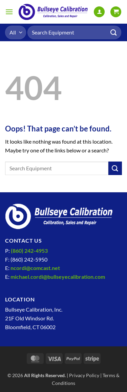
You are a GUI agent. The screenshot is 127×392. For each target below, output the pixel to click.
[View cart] (115, 12)
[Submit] (114, 32)
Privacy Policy (84, 375)
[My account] (99, 12)
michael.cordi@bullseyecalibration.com (57, 276)
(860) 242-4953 (29, 250)
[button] (9, 11)
